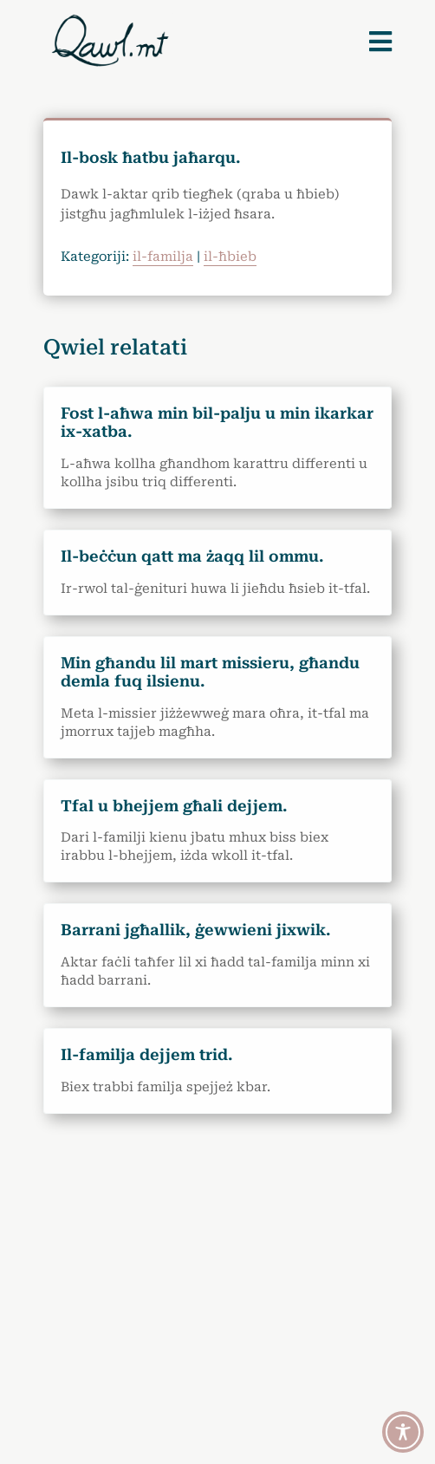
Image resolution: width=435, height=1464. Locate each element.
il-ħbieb (230, 256)
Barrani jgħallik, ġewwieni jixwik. (196, 930)
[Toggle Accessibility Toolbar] (403, 1432)
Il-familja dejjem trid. (147, 1054)
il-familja (163, 256)
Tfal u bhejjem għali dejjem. (174, 806)
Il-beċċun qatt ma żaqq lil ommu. (192, 556)
